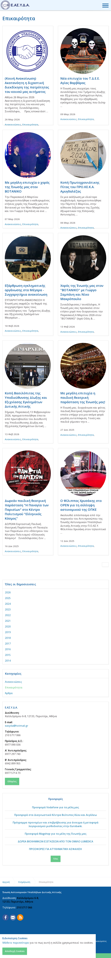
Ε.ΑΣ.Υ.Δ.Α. (11, 707)
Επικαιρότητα (30, 124)
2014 (8, 660)
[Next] (105, 564)
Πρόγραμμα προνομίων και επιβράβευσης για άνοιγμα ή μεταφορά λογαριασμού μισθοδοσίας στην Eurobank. (55, 824)
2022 (8, 615)
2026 (8, 592)
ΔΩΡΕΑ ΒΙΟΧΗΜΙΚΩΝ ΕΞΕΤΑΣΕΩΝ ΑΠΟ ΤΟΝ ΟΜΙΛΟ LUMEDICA (55, 841)
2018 (8, 638)
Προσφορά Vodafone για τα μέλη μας (55, 807)
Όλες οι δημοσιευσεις (20, 584)
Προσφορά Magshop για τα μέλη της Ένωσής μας (55, 833)
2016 (8, 649)
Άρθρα (9, 693)
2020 (8, 626)
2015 (8, 655)
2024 (8, 604)
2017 (8, 643)
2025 (8, 598)
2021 (8, 621)
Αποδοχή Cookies (14, 951)
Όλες (55, 858)
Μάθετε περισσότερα (15, 942)
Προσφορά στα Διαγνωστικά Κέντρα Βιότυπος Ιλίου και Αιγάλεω (55, 815)
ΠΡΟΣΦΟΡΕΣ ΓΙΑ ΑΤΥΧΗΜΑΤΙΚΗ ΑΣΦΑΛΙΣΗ (55, 849)
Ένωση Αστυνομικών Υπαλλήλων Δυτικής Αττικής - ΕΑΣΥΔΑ (15, 5)
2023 (8, 609)
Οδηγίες (12, 781)
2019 (8, 632)
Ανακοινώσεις (13, 124)
